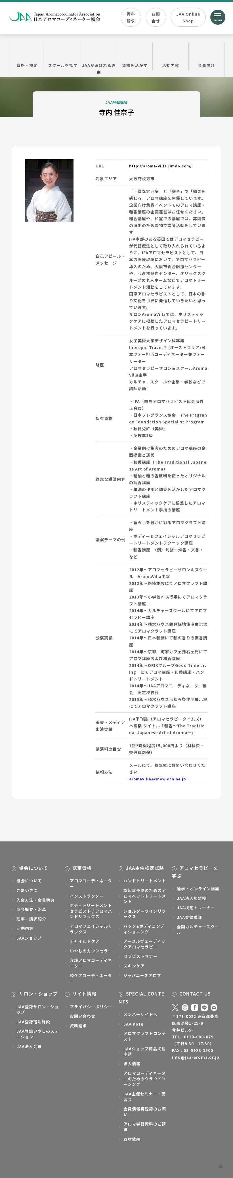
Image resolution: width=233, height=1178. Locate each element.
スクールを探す (63, 56)
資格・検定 (27, 56)
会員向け (206, 56)
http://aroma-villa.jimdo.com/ (163, 166)
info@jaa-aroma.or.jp (195, 1057)
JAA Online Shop (187, 18)
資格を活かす (134, 56)
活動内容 (170, 56)
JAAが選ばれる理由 (99, 59)
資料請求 (131, 18)
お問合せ (155, 18)
